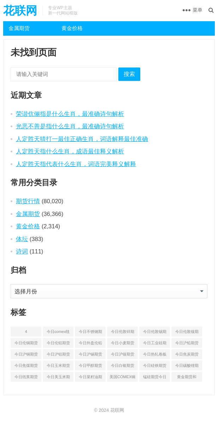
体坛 (22, 239)
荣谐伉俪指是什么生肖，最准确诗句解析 (70, 114)
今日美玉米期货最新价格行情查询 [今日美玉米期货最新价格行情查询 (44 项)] (58, 378)
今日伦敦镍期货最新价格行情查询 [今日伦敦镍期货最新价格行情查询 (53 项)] (187, 332)
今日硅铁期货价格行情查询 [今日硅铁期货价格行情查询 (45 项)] (154, 366)
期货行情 (28, 201)
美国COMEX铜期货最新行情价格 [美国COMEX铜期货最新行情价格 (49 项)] (122, 378)
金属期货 (19, 28)
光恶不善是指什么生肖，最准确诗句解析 (70, 126)
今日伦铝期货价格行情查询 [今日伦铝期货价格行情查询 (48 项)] (58, 344)
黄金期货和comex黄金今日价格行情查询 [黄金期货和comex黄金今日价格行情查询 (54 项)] (187, 378)
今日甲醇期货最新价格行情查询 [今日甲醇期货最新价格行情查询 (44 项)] (90, 366)
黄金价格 (72, 28)
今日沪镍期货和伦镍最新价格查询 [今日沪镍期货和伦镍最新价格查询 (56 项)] (122, 355)
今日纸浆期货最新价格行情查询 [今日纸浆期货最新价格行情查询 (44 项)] (26, 378)
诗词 (22, 251)
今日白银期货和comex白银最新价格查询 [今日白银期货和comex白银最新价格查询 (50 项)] (122, 366)
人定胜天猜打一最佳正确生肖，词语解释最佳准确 (82, 139)
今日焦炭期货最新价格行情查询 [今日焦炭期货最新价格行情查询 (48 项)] (187, 355)
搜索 (129, 74)
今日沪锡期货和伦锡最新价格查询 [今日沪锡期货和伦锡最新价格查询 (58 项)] (90, 355)
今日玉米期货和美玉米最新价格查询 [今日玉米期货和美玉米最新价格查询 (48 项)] (58, 366)
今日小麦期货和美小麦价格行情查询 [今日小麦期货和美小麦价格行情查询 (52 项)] (122, 344)
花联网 (20, 10)
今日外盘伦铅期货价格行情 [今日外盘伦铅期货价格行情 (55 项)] (90, 344)
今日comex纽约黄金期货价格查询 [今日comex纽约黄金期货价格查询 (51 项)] (58, 332)
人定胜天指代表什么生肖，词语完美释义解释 (76, 164)
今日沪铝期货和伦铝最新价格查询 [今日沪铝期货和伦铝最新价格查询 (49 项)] (58, 355)
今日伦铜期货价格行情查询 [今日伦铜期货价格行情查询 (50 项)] (26, 344)
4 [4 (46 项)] (26, 331)
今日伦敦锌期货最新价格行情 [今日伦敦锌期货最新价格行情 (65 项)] (122, 332)
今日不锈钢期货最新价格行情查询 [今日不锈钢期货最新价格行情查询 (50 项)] (90, 332)
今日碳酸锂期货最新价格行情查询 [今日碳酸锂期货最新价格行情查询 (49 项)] (187, 366)
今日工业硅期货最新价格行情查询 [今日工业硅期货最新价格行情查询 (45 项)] (154, 344)
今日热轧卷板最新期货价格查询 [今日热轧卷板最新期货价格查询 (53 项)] (154, 355)
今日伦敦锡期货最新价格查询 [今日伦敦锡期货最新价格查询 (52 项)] (154, 332)
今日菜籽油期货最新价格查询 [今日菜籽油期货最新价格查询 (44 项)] (90, 378)
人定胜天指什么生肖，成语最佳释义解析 (70, 151)
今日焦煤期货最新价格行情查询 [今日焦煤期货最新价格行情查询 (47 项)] (26, 366)
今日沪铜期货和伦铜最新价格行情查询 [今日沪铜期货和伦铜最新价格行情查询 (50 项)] (26, 355)
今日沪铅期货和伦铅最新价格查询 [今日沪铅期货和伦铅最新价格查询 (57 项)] (187, 344)
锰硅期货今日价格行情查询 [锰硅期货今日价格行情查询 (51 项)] (154, 378)
